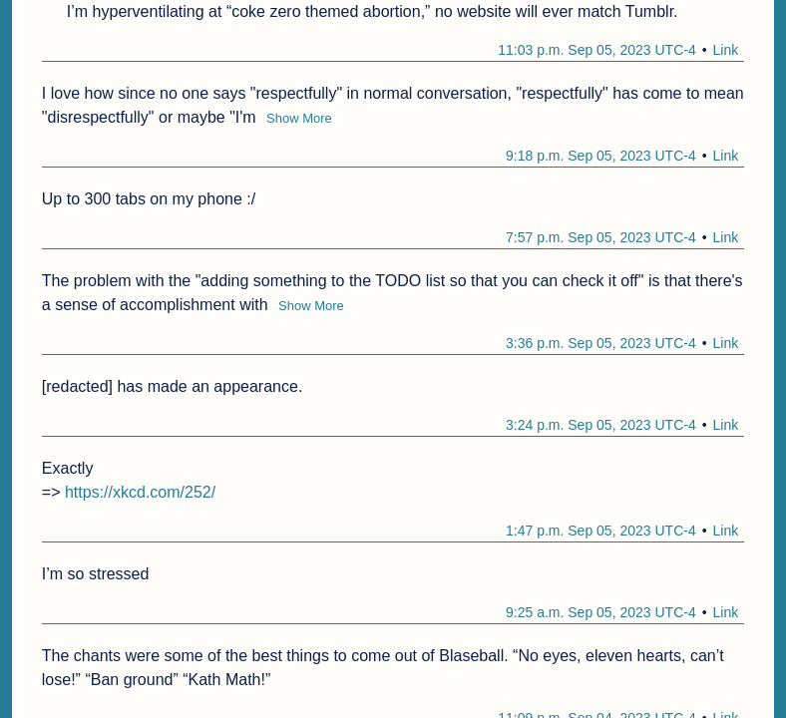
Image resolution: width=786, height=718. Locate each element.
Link (726, 50)
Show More (299, 118)
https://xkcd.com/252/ (140, 492)
